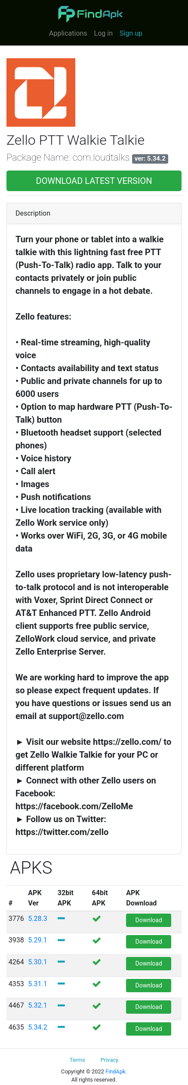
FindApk (115, 1071)
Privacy (109, 1060)
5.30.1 (37, 962)
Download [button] (149, 920)
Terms (77, 1060)
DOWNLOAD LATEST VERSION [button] (94, 181)
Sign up (131, 33)
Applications (68, 33)
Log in (103, 33)
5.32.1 (37, 1005)
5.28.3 (37, 918)
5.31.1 (37, 984)
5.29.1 (37, 940)
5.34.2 (37, 1027)
